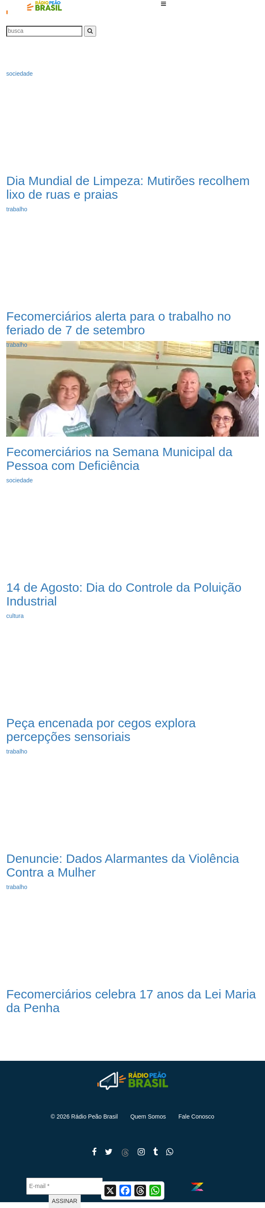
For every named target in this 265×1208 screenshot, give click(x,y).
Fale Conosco (196, 1116)
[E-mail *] (64, 1186)
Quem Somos (148, 1116)
